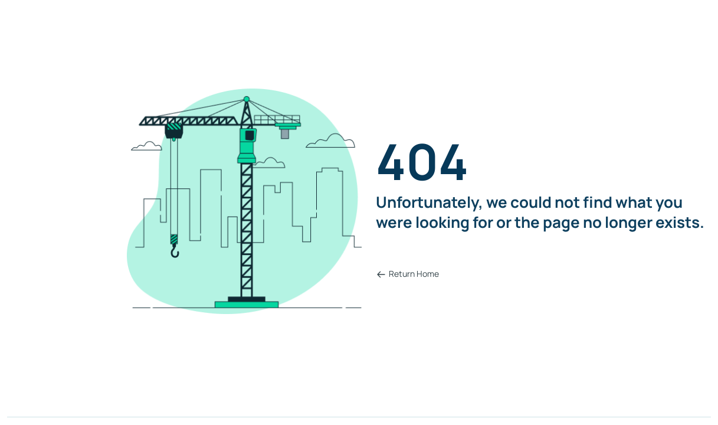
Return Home (407, 273)
